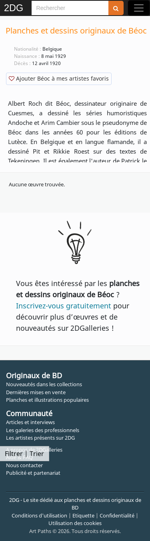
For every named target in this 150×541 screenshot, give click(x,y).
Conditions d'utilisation (39, 515)
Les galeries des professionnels (42, 430)
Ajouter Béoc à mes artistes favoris (59, 78)
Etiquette (83, 515)
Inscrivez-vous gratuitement (63, 305)
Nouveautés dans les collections (44, 384)
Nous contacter (24, 465)
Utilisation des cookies (75, 523)
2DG (13, 8)
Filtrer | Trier (24, 453)
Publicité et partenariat (33, 472)
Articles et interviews (30, 422)
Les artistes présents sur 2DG (40, 437)
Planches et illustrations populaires (47, 399)
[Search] (70, 8)
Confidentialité (117, 515)
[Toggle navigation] (139, 8)
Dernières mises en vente (36, 392)
